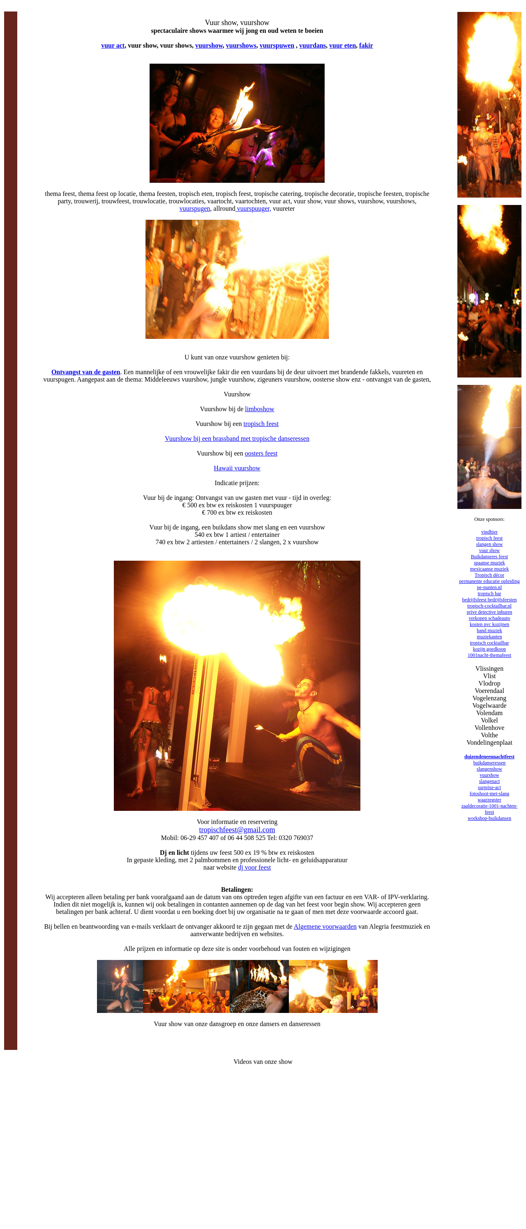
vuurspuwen (277, 45)
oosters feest (261, 453)
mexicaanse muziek (489, 569)
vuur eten (342, 45)
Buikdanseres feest (489, 556)
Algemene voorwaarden (325, 926)
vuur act (113, 45)
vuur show (489, 550)
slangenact (489, 781)
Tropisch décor (489, 575)
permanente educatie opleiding (489, 581)
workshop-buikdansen (489, 818)
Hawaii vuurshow (237, 468)
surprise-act (489, 787)
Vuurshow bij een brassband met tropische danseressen (237, 438)
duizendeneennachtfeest (489, 756)
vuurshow (209, 45)
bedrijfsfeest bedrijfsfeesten (489, 600)
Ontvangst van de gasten (85, 371)
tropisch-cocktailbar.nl (489, 606)
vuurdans (312, 45)
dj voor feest (254, 867)
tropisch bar (489, 593)
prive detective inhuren (489, 612)
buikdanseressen (489, 763)
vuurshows (241, 45)
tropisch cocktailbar (489, 643)
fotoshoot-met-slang (490, 793)
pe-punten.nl (489, 587)
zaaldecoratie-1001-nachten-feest (489, 809)
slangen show (489, 544)
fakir (366, 45)
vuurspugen (195, 208)
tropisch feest (261, 423)
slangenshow (489, 769)
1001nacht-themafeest (489, 655)
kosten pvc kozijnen (489, 624)
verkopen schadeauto (489, 618)
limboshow (259, 408)
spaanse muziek (489, 563)
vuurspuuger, (253, 208)
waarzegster (489, 800)
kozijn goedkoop (489, 649)
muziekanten (489, 637)
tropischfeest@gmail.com (237, 830)
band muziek (489, 630)
